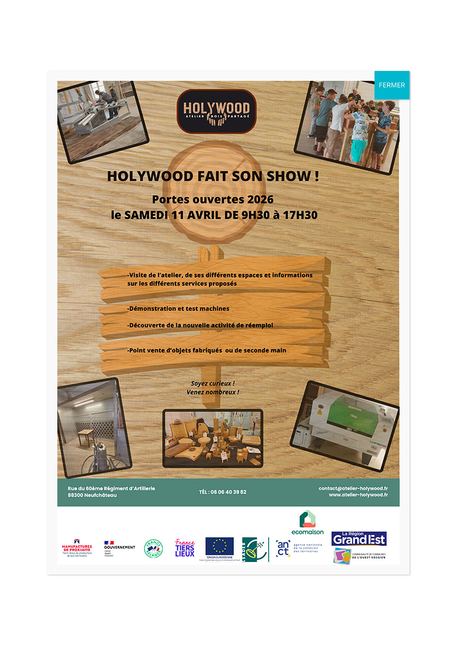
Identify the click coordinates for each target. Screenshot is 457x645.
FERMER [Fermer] (392, 85)
